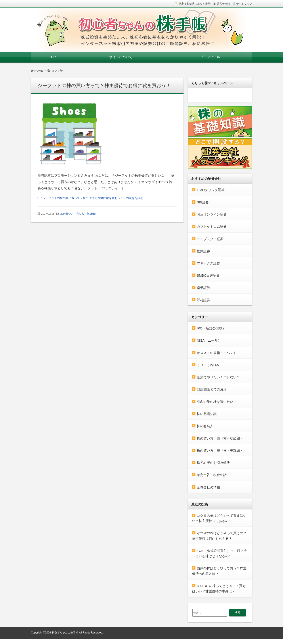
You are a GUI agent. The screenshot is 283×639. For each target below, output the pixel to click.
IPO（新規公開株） (211, 328)
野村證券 (203, 300)
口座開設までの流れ (212, 389)
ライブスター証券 (210, 239)
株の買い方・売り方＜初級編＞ (79, 213)
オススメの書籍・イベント (217, 353)
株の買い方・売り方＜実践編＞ (220, 450)
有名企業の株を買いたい (215, 402)
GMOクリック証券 (211, 190)
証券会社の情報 (208, 487)
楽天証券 (203, 288)
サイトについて (120, 57)
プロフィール (210, 57)
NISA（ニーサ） (209, 340)
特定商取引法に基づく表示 (194, 3)
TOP (52, 57)
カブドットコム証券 (212, 226)
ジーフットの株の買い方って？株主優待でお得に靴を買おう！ (104, 85)
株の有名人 (205, 426)
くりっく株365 (208, 365)
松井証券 (203, 251)
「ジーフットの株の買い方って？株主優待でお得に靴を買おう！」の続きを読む (91, 198)
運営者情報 (223, 3)
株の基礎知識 (207, 414)
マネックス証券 (208, 263)
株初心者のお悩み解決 (213, 463)
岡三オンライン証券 (212, 214)
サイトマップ (244, 3)
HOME (37, 70)
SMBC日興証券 (208, 275)
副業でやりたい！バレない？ (218, 377)
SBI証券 (203, 202)
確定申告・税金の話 (212, 475)
